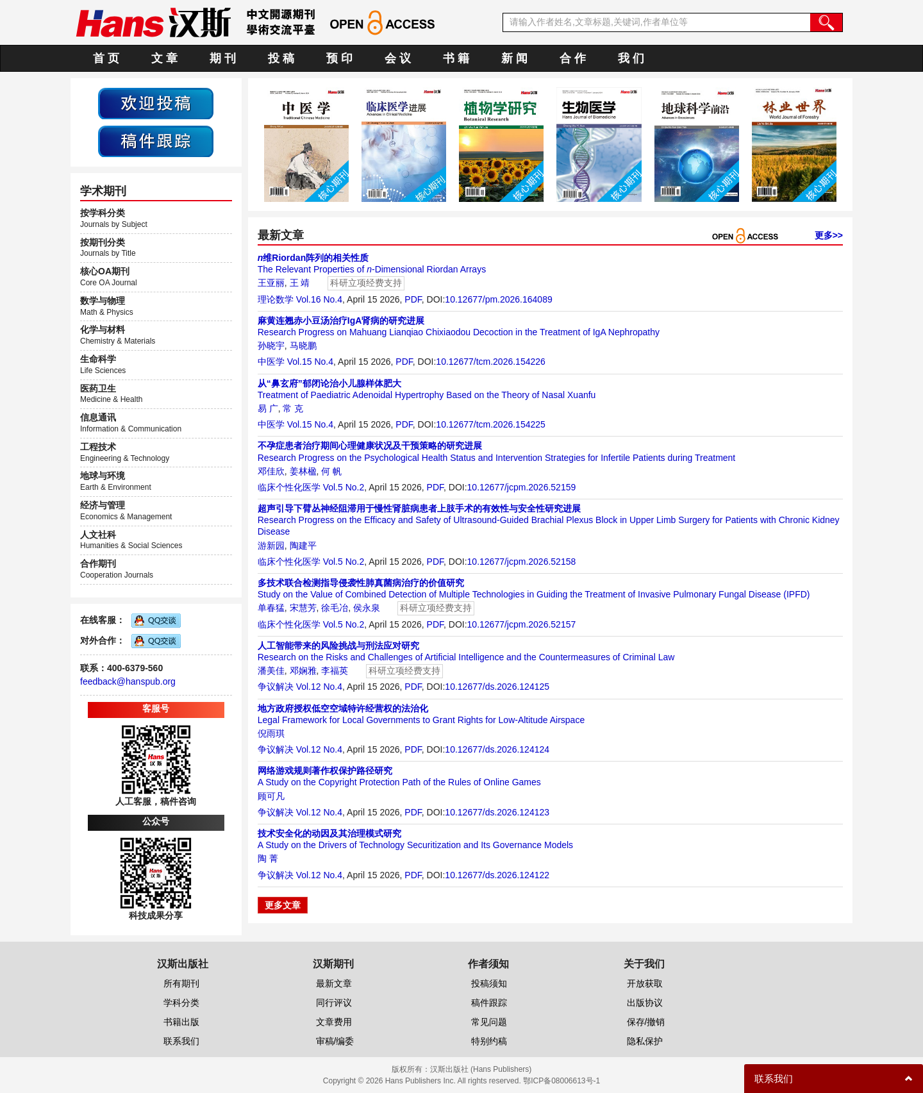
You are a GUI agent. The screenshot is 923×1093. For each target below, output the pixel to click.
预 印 (339, 58)
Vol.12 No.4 (319, 686)
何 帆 (331, 471)
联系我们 (181, 1041)
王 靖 (300, 283)
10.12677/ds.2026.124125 (497, 686)
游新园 (271, 545)
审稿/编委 (335, 1041)
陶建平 (303, 545)
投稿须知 (489, 983)
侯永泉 (366, 608)
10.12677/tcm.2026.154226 (490, 361)
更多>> (829, 235)
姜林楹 (303, 471)
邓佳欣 (271, 471)
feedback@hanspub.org (128, 681)
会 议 (398, 58)
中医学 (271, 361)
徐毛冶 (334, 608)
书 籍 (456, 58)
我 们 (631, 58)
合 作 (573, 58)
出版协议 (645, 1002)
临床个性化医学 (289, 487)
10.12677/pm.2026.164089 (498, 299)
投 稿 (281, 58)
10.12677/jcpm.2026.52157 (521, 624)
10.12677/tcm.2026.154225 (490, 424)
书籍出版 (181, 1022)
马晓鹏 (303, 345)
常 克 (293, 408)
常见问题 (489, 1022)
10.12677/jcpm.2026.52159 (521, 487)
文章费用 (334, 1022)
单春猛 (271, 608)
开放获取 (645, 983)
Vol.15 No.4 (310, 361)
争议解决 (276, 686)
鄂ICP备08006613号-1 (561, 1080)
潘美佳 (271, 670)
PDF (412, 299)
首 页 (106, 58)
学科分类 (181, 1002)
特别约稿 (489, 1041)
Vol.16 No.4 (319, 299)
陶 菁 (268, 858)
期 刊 (223, 58)
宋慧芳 (303, 608)
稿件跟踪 (489, 1002)
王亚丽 (271, 283)
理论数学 (276, 299)
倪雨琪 (271, 733)
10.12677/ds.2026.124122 (497, 875)
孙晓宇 (271, 345)
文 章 (164, 58)
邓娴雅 (303, 670)
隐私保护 (645, 1041)
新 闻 (514, 58)
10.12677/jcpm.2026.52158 (521, 561)
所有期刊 (181, 983)
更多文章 (283, 905)
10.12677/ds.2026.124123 (497, 812)
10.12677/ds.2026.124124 (497, 749)
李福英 (334, 670)
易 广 (268, 408)
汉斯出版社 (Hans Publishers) (481, 1069)
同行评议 (334, 1002)
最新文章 (334, 983)
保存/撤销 (646, 1022)
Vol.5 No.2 (344, 487)
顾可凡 (271, 796)
